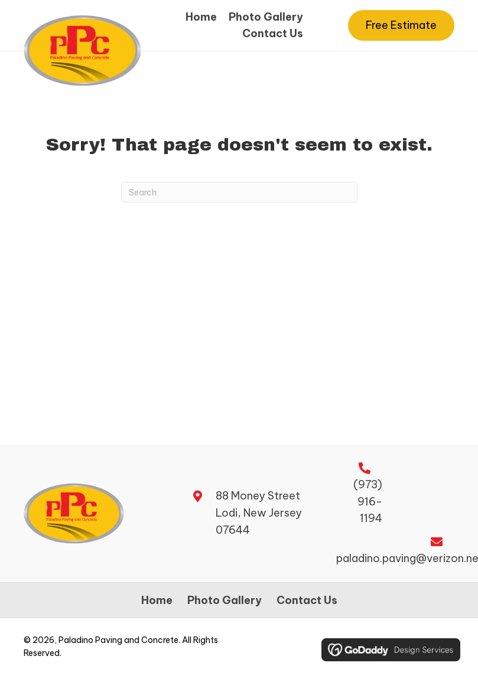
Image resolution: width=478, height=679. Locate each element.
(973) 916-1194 (367, 501)
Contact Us (307, 600)
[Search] (239, 192)
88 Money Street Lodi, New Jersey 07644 (259, 513)
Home (157, 600)
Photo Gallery (224, 600)
